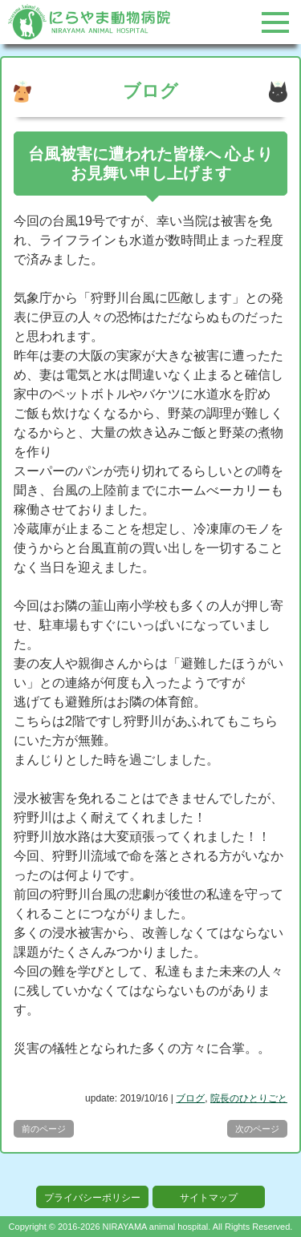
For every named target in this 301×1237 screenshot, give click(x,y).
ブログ (190, 1098)
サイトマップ (209, 1197)
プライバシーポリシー (92, 1197)
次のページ (257, 1129)
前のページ (44, 1129)
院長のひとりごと (248, 1098)
